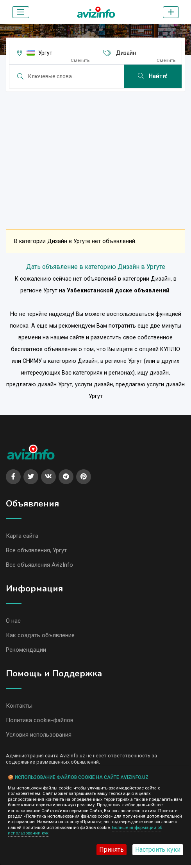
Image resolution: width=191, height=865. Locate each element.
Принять (111, 849)
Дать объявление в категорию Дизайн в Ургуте (95, 266)
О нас (13, 620)
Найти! (153, 76)
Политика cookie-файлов (39, 720)
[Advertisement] (95, 152)
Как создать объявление (40, 635)
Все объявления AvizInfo (39, 564)
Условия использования (38, 734)
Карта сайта (22, 535)
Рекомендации (26, 649)
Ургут (45, 53)
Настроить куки (157, 849)
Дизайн (126, 53)
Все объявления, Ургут (36, 550)
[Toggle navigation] (20, 12)
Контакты (19, 705)
